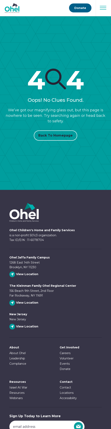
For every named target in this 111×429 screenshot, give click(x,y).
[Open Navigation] (103, 7)
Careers (65, 353)
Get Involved (69, 347)
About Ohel (17, 353)
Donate (65, 369)
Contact (65, 387)
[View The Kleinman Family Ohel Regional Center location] (24, 303)
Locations (67, 393)
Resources (17, 382)
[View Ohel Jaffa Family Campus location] (24, 274)
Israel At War (18, 387)
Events (65, 364)
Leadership (17, 358)
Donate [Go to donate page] (80, 8)
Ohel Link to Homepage (24, 212)
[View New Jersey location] (24, 327)
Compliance (17, 364)
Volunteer (67, 358)
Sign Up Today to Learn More (35, 416)
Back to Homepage (55, 135)
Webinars (16, 398)
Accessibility (68, 398)
